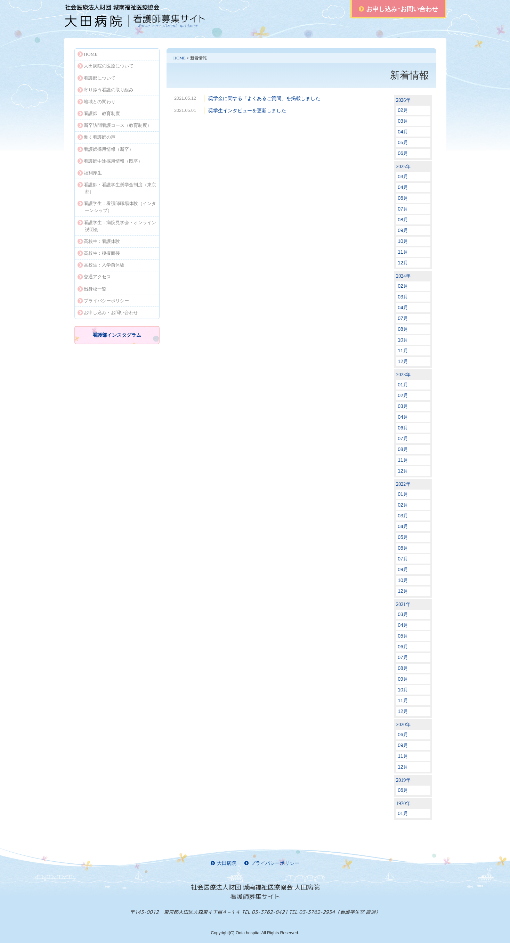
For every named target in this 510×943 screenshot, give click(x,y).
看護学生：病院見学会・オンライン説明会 (117, 226)
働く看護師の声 (97, 137)
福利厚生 (90, 172)
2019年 (403, 780)
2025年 (403, 166)
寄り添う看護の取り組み (106, 89)
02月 (403, 110)
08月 (403, 219)
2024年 (403, 276)
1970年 (403, 803)
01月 (403, 384)
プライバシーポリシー (103, 300)
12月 (403, 262)
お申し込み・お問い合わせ (108, 312)
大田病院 (223, 863)
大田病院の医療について (106, 65)
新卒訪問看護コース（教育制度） (115, 125)
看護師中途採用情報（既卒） (110, 161)
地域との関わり (97, 101)
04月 (403, 131)
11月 (403, 252)
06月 (403, 153)
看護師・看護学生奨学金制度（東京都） (117, 188)
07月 (403, 209)
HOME (179, 58)
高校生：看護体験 (99, 241)
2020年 (403, 724)
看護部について (97, 78)
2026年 (403, 100)
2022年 (403, 484)
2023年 (403, 374)
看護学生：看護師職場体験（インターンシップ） (117, 207)
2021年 (403, 604)
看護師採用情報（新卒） (106, 149)
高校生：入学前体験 (101, 265)
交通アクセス (94, 276)
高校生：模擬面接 (99, 253)
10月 (403, 241)
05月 (403, 142)
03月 (403, 121)
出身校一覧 (92, 289)
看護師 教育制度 (99, 113)
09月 (403, 230)
